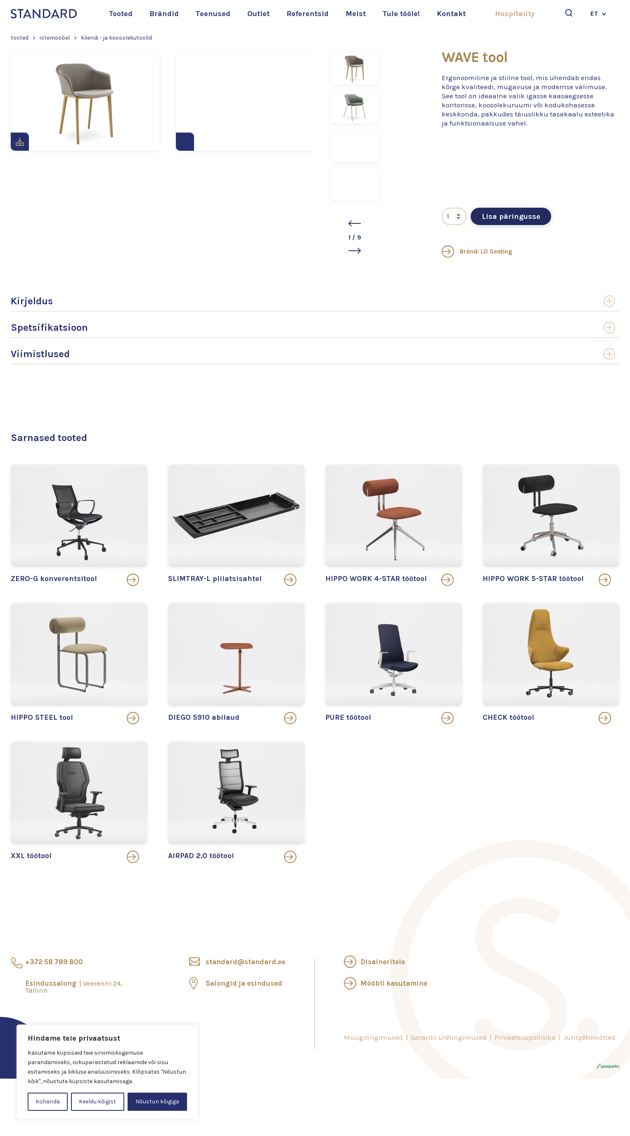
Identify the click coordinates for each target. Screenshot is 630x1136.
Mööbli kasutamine (393, 983)
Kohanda (48, 1101)
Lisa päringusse (511, 216)
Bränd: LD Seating (477, 251)
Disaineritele (382, 962)
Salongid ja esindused (244, 983)
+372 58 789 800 (54, 962)
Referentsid (308, 13)
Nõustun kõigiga (157, 1101)
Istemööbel (55, 37)
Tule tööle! (401, 13)
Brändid (164, 13)
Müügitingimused (373, 1037)
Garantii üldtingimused (449, 1037)
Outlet (258, 13)
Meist (356, 13)
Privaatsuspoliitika (525, 1037)
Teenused (213, 13)
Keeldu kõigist (97, 1101)
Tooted (121, 13)
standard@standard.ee (245, 962)
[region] (107, 1072)
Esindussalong (73, 986)
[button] (354, 223)
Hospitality (515, 13)
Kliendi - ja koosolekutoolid (116, 37)
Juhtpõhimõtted (590, 1037)
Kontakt (451, 13)
